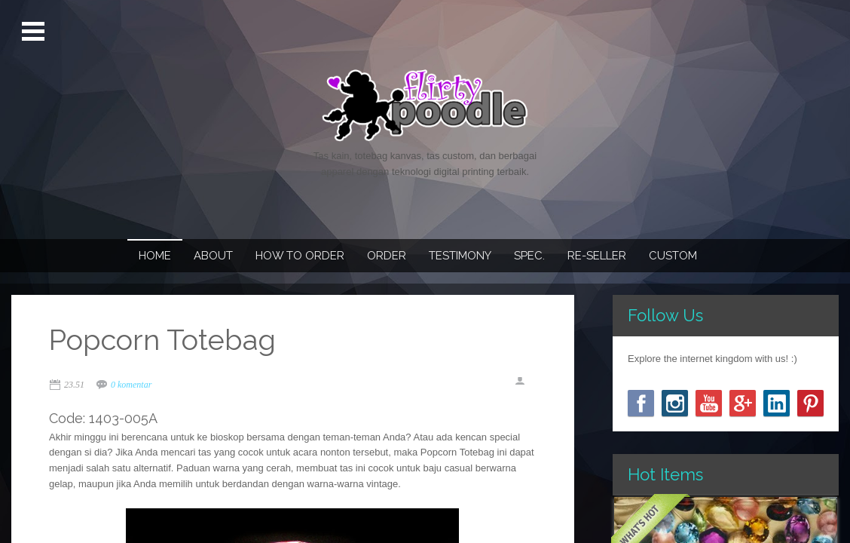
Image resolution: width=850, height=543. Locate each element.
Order (386, 255)
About (213, 255)
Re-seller (596, 255)
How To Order (299, 255)
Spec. (529, 255)
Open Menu (35, 31)
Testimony (460, 255)
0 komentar (131, 384)
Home (155, 255)
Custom (673, 255)
